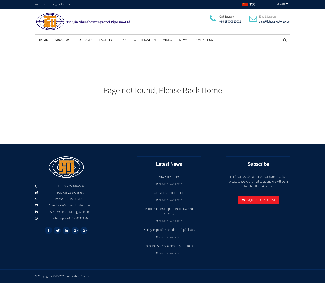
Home (43, 40)
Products (84, 40)
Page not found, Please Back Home (162, 90)
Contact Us (204, 40)
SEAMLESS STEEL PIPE (169, 193)
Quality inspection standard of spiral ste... (169, 230)
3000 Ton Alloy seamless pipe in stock (169, 246)
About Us (62, 40)
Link (123, 40)
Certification (145, 40)
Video (167, 40)
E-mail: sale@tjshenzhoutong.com (70, 205)
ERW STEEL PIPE (169, 177)
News (183, 40)
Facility (106, 40)
